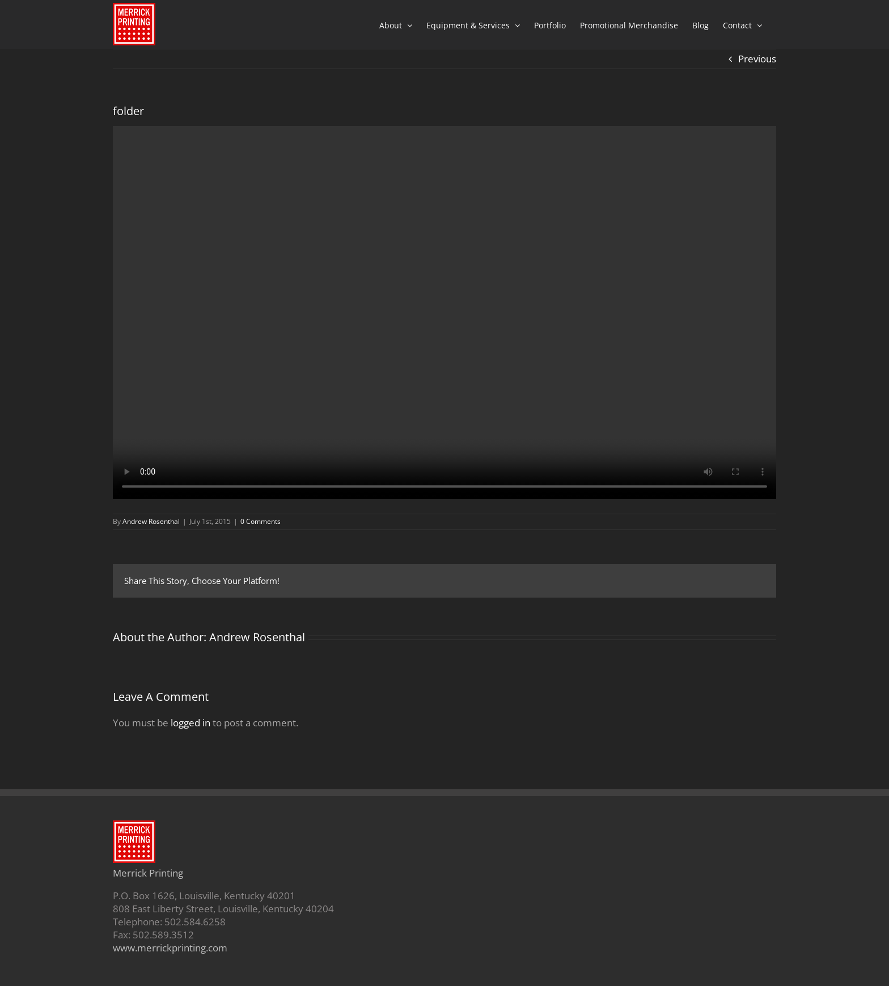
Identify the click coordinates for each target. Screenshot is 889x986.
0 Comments (260, 521)
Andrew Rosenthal (151, 521)
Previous (757, 58)
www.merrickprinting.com (170, 947)
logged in (190, 722)
